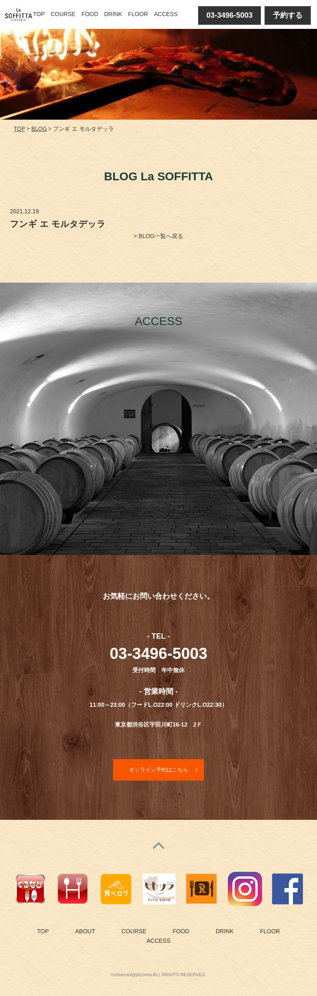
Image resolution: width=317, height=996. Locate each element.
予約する (288, 15)
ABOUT (85, 931)
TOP (39, 14)
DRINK (113, 14)
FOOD (89, 14)
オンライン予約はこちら (158, 770)
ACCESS (166, 14)
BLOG (39, 128)
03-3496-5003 (229, 15)
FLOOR (138, 14)
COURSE (63, 14)
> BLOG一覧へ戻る (159, 236)
